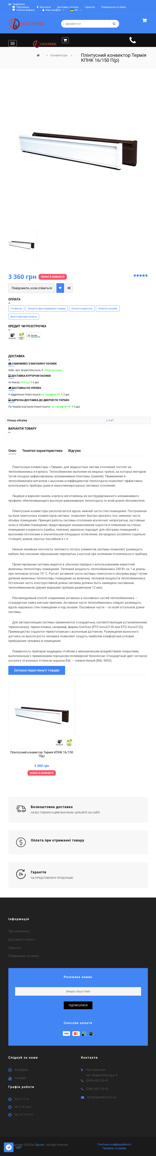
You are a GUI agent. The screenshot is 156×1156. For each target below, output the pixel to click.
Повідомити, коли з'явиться (32, 288)
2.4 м (110, 420)
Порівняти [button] (16, 4)
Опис (12, 451)
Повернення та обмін (23, 956)
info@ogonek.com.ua (101, 1097)
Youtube (20, 1078)
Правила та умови (114, 1148)
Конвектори (59, 55)
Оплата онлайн (107, 308)
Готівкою (16, 308)
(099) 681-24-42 (97, 1080)
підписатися (78, 1005)
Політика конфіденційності (114, 1144)
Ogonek (40, 1144)
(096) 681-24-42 (97, 1089)
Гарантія (14, 948)
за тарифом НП (50, 394)
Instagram (21, 1070)
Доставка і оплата (21, 939)
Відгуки (74, 451)
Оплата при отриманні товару (47, 308)
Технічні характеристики (42, 451)
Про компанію (18, 931)
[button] (145, 21)
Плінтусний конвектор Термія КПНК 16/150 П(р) (41, 754)
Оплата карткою (81, 308)
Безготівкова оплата (23, 316)
